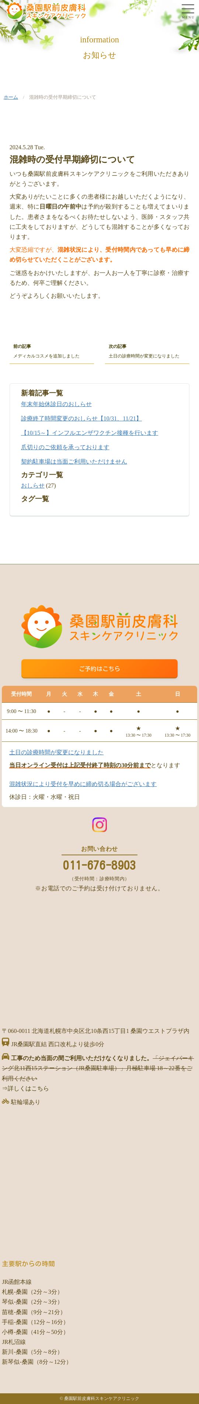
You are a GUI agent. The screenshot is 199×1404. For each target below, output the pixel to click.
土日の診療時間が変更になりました (56, 752)
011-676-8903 (99, 865)
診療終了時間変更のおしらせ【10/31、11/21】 (81, 418)
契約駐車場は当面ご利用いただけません (74, 461)
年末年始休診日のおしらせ (56, 404)
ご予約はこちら (99, 669)
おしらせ (33, 485)
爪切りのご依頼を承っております (65, 447)
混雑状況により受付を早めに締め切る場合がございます (83, 784)
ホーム (11, 97)
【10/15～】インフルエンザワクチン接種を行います (89, 433)
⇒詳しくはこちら (25, 1088)
